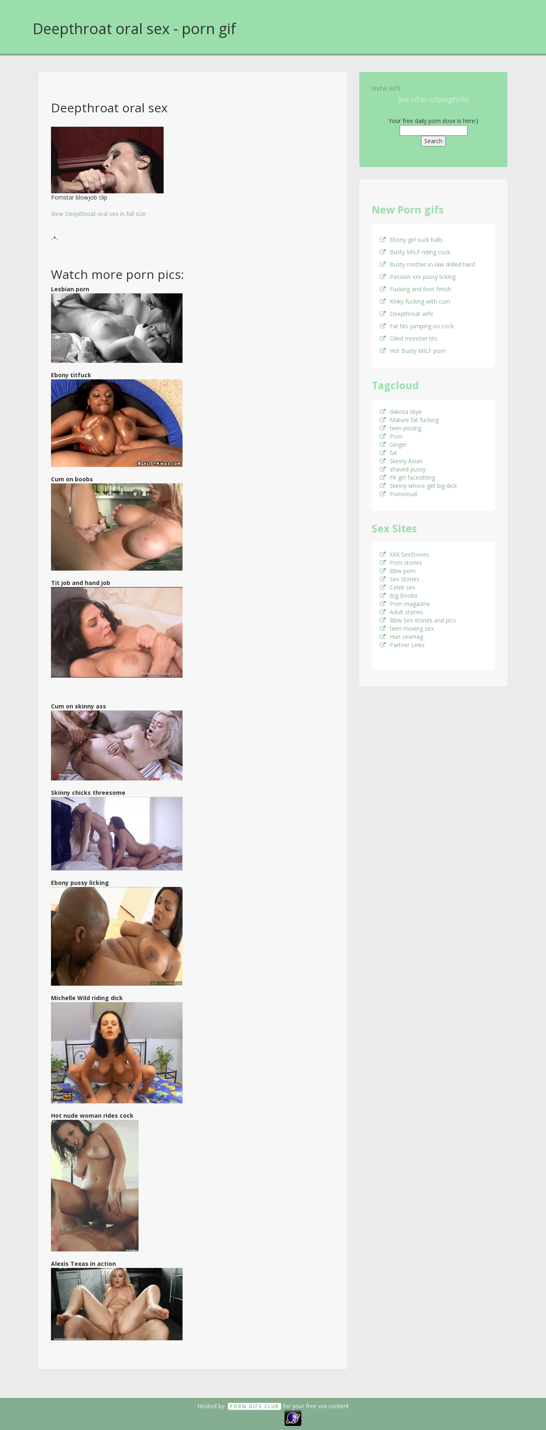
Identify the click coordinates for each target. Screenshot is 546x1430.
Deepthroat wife (406, 314)
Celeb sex (397, 587)
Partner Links (402, 645)
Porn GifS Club (254, 1406)
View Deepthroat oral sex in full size (98, 214)
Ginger (393, 444)
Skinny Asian (401, 461)
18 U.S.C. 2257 (264, 1417)
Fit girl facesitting (407, 477)
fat (388, 453)
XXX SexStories (404, 554)
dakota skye (401, 412)
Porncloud (398, 494)
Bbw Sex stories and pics (418, 620)
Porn (391, 436)
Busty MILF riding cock (415, 252)
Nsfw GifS (386, 88)
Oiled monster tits (408, 338)
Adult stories (401, 612)
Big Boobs (399, 595)
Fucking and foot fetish (415, 289)
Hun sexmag (401, 637)
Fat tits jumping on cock (417, 326)
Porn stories (401, 562)
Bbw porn (398, 571)
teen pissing (400, 428)
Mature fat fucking (409, 420)
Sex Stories (399, 579)
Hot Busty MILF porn (413, 351)
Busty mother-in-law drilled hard (427, 264)
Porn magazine (405, 604)
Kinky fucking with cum (415, 301)
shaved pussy (403, 469)
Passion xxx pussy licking (418, 277)
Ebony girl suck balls (411, 240)
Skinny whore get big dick (418, 486)
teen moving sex (407, 628)
